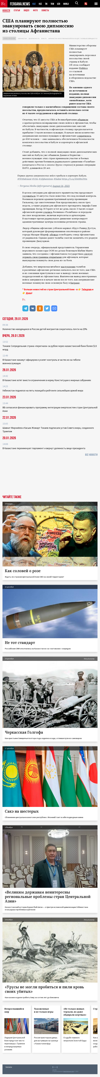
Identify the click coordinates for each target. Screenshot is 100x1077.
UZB (59, 3)
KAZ (34, 3)
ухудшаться (28, 195)
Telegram (87, 289)
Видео (27, 10)
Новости (6, 10)
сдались (47, 212)
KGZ (40, 3)
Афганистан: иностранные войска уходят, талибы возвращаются (72, 38)
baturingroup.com (68, 1071)
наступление (68, 266)
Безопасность (34, 38)
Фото (36, 10)
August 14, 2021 (61, 185)
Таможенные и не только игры (43, 1010)
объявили (82, 119)
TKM (53, 3)
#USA (35, 178)
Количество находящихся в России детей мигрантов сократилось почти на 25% (44, 329)
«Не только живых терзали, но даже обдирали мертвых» (74, 1011)
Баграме (75, 282)
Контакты (9, 1067)
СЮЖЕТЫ (47, 10)
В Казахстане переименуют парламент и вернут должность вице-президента (43, 448)
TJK (46, 3)
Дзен (28, 292)
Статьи (17, 10)
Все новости (91, 455)
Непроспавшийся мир (14, 1010)
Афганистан (22, 38)
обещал (54, 234)
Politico (83, 68)
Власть (44, 38)
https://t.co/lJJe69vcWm (74, 178)
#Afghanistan (46, 178)
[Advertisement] (50, 476)
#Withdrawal (24, 178)
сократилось (84, 135)
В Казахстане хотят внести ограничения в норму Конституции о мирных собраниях (46, 380)
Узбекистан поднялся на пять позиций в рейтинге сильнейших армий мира (42, 390)
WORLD (67, 3)
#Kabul (57, 178)
